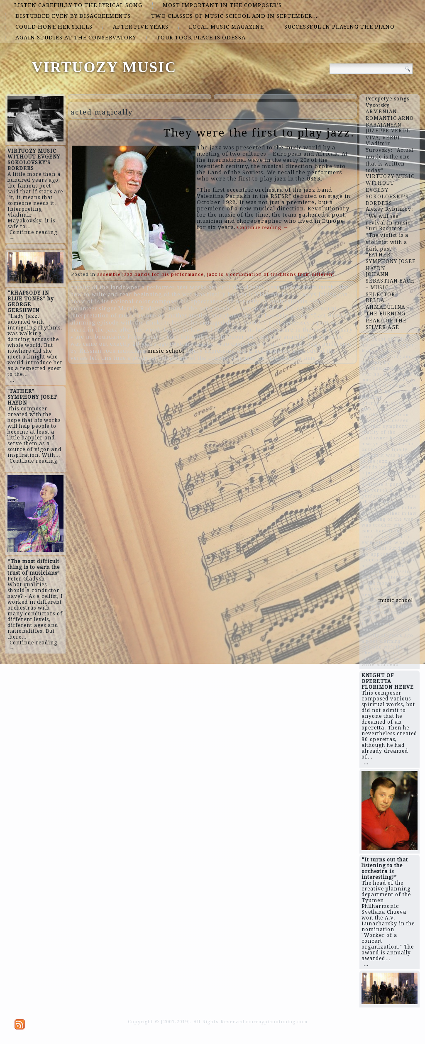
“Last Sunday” (331, 315)
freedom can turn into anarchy (263, 336)
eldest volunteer (387, 589)
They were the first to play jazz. (259, 133)
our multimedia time (287, 357)
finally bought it (230, 294)
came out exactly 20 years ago (125, 343)
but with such (200, 336)
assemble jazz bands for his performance (150, 274)
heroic (181, 322)
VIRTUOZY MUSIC (104, 67)
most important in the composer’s (222, 5)
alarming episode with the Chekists (120, 322)
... (12, 380)
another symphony (215, 315)
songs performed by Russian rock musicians (382, 621)
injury (194, 350)
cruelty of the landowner (105, 287)
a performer (158, 287)
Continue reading (263, 227)
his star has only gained (275, 315)
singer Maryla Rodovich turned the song (156, 308)
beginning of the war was (169, 294)
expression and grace (234, 350)
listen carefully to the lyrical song (78, 5)
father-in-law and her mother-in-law (215, 329)
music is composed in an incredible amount (275, 308)
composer (165, 301)
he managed (207, 322)
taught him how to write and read (384, 661)
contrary (181, 343)
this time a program (128, 357)
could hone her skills (54, 27)
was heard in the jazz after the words (386, 461)
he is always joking (309, 294)
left (95, 357)
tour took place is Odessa (201, 37)
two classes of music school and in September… (234, 16)
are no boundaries (101, 336)
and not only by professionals (266, 301)
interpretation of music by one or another (129, 315)
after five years (141, 27)
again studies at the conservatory (75, 37)
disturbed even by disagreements (73, 16)
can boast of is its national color (384, 342)
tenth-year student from (283, 287)
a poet (319, 322)
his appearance (201, 301)
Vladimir (267, 294)
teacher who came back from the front (249, 343)
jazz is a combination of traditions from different (271, 274)
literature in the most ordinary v (387, 583)
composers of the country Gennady (207, 357)
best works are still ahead (212, 287)
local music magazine (226, 27)
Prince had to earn (153, 336)
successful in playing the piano (339, 27)
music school (165, 350)
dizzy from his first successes (268, 322)
